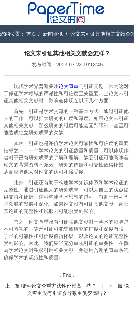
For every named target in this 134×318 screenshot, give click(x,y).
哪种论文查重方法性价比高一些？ (58, 286)
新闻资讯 (53, 34)
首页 (31, 34)
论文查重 (69, 86)
